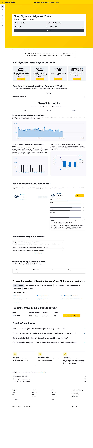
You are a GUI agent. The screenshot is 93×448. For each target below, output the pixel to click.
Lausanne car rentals (42, 301)
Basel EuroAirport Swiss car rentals (69, 295)
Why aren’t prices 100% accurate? (49, 381)
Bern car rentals (65, 299)
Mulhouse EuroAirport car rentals (20, 297)
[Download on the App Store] (75, 396)
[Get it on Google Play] (75, 393)
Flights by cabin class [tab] (47, 285)
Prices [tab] (24, 110)
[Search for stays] (2, 9)
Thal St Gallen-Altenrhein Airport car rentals (71, 297)
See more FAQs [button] (38, 253)
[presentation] (56, 62)
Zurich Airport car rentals (43, 295)
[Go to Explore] (2, 18)
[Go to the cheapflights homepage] (10, 2)
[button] (2, 2)
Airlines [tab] (49, 110)
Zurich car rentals (17, 295)
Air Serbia (22, 194)
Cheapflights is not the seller (49, 376)
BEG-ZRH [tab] (49, 93)
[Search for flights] (2, 6)
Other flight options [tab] (59, 285)
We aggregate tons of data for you (49, 379)
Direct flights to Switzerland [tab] (32, 285)
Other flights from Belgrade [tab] (73, 285)
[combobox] (17, 19)
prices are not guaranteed (41, 372)
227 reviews (23, 199)
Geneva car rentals (17, 299)
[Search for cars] (2, 12)
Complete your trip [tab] (18, 285)
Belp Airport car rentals (42, 297)
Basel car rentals (41, 299)
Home (13, 49)
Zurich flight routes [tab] (28, 288)
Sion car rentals (16, 301)
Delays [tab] (73, 110)
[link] (21, 79)
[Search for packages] (2, 15)
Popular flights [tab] (17, 288)
